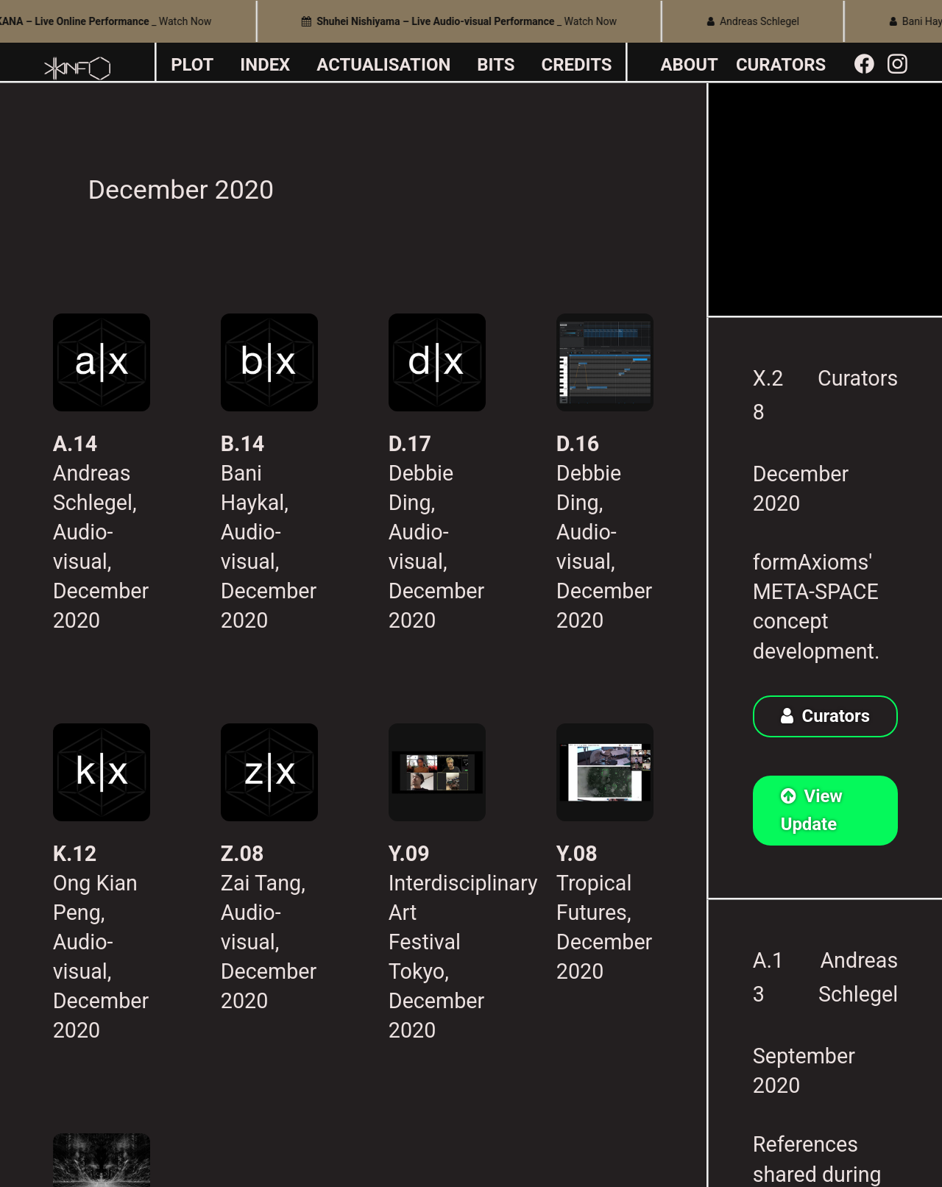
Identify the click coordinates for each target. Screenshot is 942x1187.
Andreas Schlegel (758, 21)
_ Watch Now (464, 21)
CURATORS (781, 64)
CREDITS (577, 64)
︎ (897, 64)
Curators (858, 378)
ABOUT (689, 64)
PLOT (192, 64)
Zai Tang (261, 883)
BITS (495, 64)
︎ (864, 64)
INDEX (265, 64)
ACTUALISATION (383, 64)
